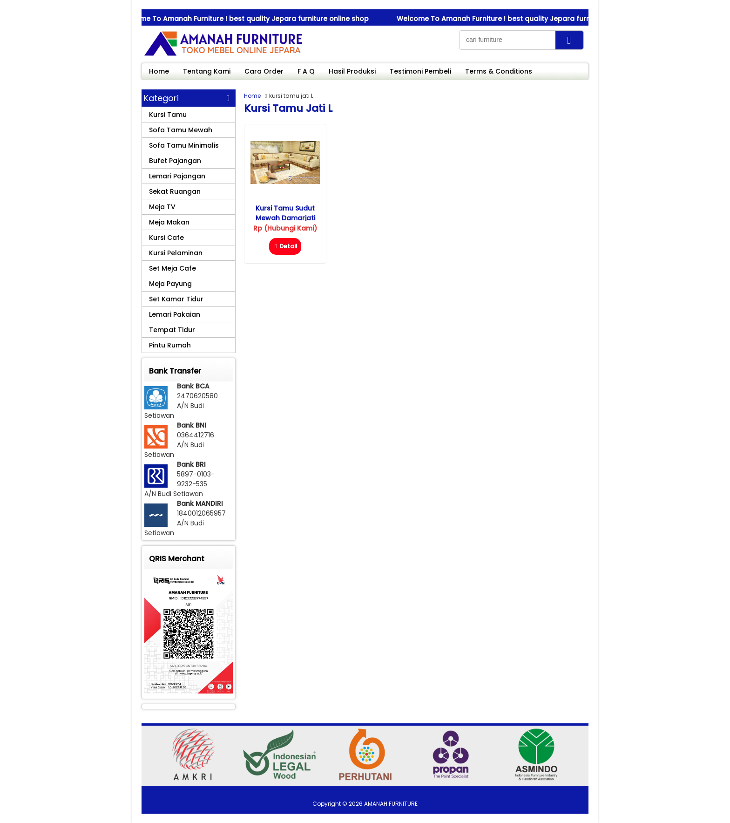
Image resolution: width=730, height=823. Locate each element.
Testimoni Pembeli (420, 71)
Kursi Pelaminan (176, 253)
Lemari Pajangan (177, 176)
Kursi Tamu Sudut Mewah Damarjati (285, 213)
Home (159, 71)
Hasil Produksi (352, 71)
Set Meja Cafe (172, 268)
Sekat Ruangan (175, 191)
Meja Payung (170, 283)
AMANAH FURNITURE (391, 804)
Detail (285, 246)
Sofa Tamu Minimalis (184, 145)
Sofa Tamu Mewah (180, 130)
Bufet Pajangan (175, 160)
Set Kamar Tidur (176, 299)
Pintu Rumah (170, 345)
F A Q (306, 71)
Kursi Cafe (166, 237)
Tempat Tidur (172, 329)
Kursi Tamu (168, 114)
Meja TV (162, 206)
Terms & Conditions (498, 71)
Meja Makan (169, 222)
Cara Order (264, 71)
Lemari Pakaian (174, 314)
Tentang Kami (206, 71)
